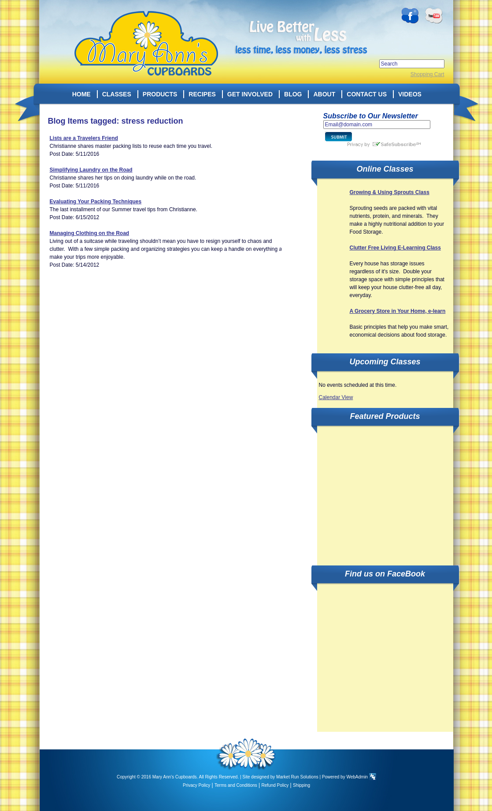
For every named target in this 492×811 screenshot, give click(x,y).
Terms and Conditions (236, 785)
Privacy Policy (196, 785)
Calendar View (336, 397)
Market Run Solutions (297, 776)
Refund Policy (275, 785)
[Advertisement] (385, 491)
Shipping (301, 785)
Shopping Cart (427, 74)
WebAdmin (357, 776)
